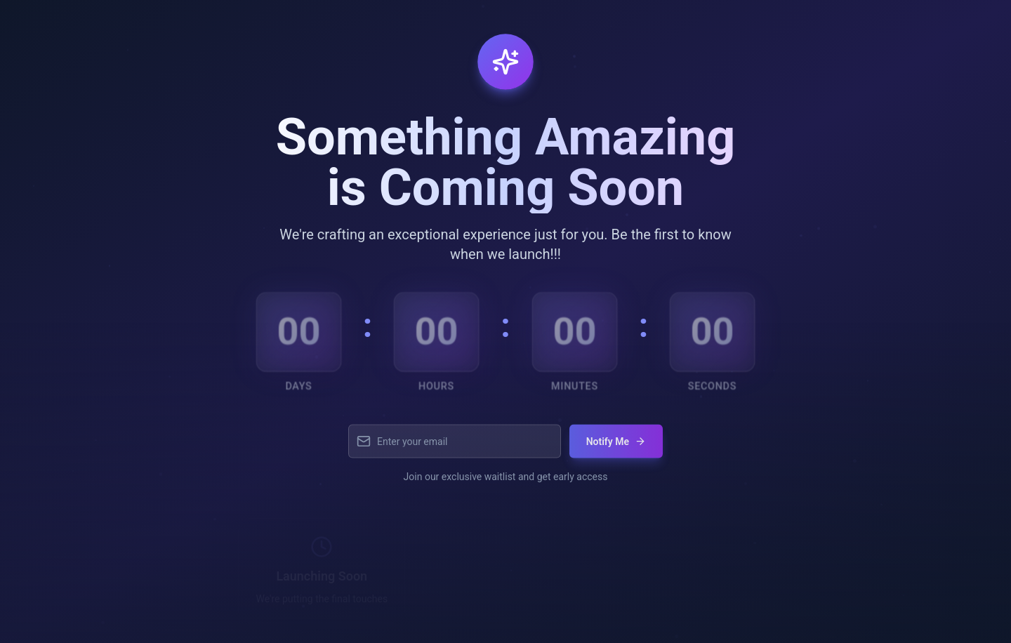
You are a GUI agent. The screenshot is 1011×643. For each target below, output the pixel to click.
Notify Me (616, 447)
